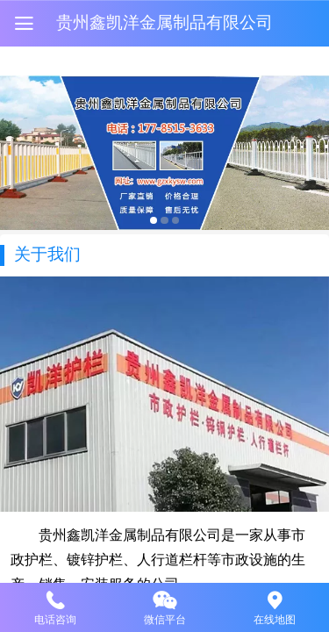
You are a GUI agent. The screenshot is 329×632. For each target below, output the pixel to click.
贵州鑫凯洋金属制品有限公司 (164, 22)
